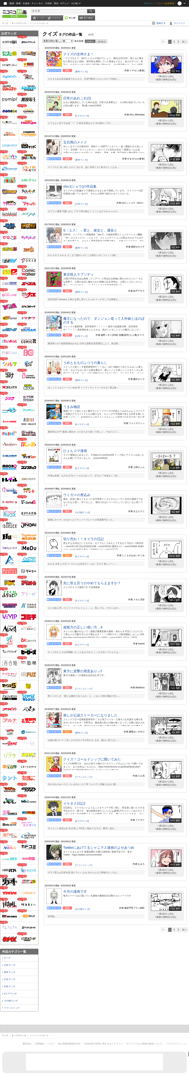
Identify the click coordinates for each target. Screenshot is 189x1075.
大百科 (48, 3)
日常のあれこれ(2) (77, 98)
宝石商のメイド (75, 142)
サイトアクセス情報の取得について (144, 1043)
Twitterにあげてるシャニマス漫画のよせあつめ (98, 848)
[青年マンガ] (81, 71)
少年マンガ (9, 965)
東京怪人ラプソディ (78, 274)
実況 (56, 3)
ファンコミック (12, 1008)
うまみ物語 (71, 407)
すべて (7, 958)
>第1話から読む (166, 76)
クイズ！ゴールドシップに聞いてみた (92, 759)
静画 (18, 3)
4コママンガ (10, 993)
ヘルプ (51, 1043)
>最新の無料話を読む (166, 79)
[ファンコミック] (83, 688)
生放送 (26, 3)
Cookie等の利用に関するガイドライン (103, 1043)
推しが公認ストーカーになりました (90, 715)
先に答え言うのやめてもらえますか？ (92, 583)
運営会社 (27, 1043)
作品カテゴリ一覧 (14, 951)
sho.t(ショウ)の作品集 (80, 186)
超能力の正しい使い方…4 (82, 627)
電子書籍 (88, 18)
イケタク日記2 (74, 803)
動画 (12, 3)
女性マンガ (9, 986)
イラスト (56, 18)
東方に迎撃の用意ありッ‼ (82, 671)
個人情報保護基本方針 (69, 1043)
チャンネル (37, 3)
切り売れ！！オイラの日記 (83, 539)
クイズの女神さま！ (78, 54)
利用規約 (39, 1043)
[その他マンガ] (82, 512)
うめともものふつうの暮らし (85, 363)
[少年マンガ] (81, 204)
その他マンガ (11, 1000)
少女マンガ (9, 979)
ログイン (148, 3)
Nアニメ (64, 3)
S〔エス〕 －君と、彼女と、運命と (90, 230)
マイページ (179, 23)
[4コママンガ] (82, 115)
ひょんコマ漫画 (75, 451)
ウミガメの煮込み (76, 495)
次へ (184, 41)
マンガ (72, 18)
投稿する (160, 23)
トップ (40, 18)
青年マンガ (9, 972)
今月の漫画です (75, 891)
